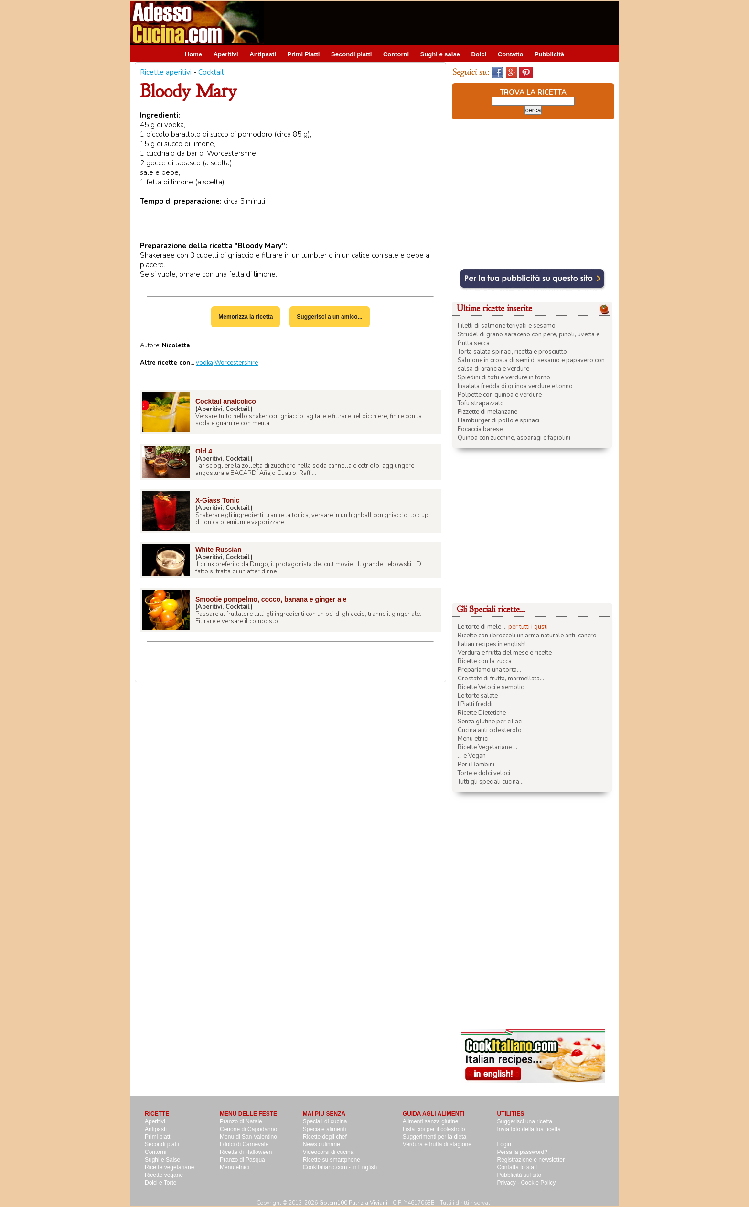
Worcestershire (236, 362)
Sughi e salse (440, 54)
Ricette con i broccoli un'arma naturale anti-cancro (527, 635)
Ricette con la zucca (485, 661)
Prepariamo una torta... (489, 670)
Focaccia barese (480, 429)
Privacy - (509, 1182)
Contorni (396, 54)
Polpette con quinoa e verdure (500, 394)
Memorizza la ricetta (245, 316)
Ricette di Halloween (246, 1152)
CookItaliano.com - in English (340, 1167)
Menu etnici (473, 738)
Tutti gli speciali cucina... (491, 781)
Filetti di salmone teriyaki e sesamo (507, 326)
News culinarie (321, 1144)
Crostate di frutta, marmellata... (501, 678)
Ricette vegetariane (169, 1167)
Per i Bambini (476, 764)
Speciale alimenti (324, 1129)
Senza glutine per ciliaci (490, 721)
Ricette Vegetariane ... (487, 747)
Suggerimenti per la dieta (434, 1136)
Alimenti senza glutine (431, 1121)
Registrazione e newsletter (531, 1159)
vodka (204, 362)
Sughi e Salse (162, 1159)
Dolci (478, 54)
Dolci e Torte (160, 1182)
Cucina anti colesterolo (490, 730)
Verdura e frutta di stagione (437, 1144)
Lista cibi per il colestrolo (434, 1129)
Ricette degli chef (325, 1136)
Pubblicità (549, 54)
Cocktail (211, 72)
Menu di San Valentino (248, 1136)
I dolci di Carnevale (244, 1144)
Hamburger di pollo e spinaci (498, 420)
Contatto (510, 54)
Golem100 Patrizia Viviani (353, 1203)
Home (193, 54)
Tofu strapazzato (481, 403)
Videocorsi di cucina (328, 1152)
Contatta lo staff (517, 1167)
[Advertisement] (445, 22)
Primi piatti (158, 1136)
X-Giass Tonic (217, 500)
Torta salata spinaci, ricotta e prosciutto (512, 351)
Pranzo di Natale (241, 1121)
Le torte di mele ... (482, 627)
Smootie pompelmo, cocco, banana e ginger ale (271, 599)
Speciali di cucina (325, 1121)
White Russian (218, 549)
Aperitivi (226, 54)
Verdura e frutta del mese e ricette (505, 652)
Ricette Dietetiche (482, 713)
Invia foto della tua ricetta (529, 1129)
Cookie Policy (538, 1182)
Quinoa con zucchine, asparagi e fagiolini (514, 437)
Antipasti (262, 54)
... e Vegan (472, 756)
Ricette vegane (164, 1175)
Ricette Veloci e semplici (491, 687)
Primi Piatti (304, 54)
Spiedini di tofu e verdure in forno (504, 377)
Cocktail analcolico (225, 401)
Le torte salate (478, 695)
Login (504, 1144)
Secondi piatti (351, 54)
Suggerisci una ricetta (524, 1121)
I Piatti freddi (475, 704)
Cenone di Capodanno (248, 1129)
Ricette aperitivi (166, 72)
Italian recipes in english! (492, 644)
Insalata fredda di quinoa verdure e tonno (515, 386)
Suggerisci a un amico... (329, 316)
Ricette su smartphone (331, 1159)
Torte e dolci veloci (484, 773)
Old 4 (203, 451)
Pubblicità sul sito (519, 1175)
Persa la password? (522, 1152)
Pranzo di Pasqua (242, 1159)
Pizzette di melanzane (487, 412)
